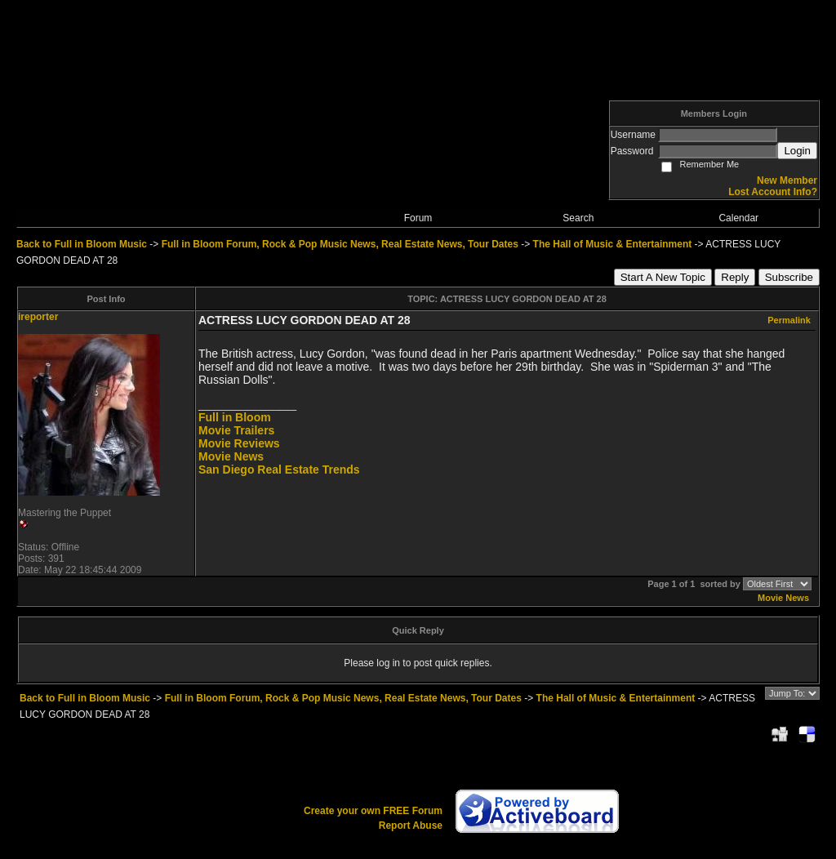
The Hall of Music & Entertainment (612, 244)
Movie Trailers (236, 430)
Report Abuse (410, 825)
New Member (787, 180)
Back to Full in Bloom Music (81, 244)
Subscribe (789, 277)
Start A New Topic (662, 277)
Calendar (738, 218)
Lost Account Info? (772, 192)
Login (797, 151)
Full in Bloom (234, 417)
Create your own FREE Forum (373, 811)
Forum (418, 218)
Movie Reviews (239, 443)
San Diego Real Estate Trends (279, 469)
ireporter (38, 317)
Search (578, 218)
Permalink (789, 320)
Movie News (231, 456)
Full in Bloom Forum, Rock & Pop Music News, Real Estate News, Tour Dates (340, 244)
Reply (735, 277)
